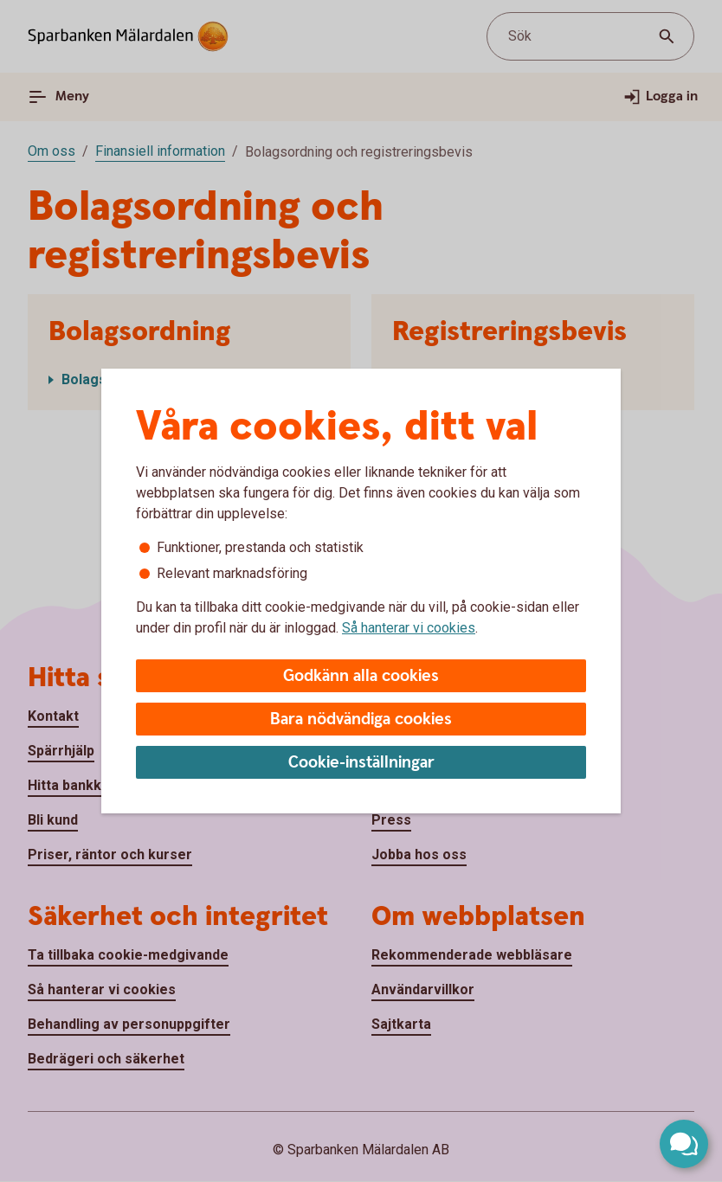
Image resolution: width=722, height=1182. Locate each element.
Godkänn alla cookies (361, 676)
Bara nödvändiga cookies (361, 719)
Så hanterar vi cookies (408, 628)
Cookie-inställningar (361, 763)
